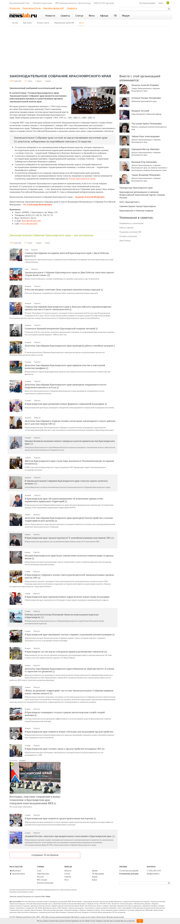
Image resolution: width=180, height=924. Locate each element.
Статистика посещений (128, 870)
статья (30, 81)
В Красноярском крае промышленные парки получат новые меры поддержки (67, 596)
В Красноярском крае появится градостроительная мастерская (60, 818)
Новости (34, 250)
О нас (39, 870)
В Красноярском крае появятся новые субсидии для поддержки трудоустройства (69, 731)
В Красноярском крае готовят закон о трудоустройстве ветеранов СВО (64, 748)
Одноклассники (17, 873)
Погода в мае (15, 8)
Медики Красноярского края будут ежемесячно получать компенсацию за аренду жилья (69, 557)
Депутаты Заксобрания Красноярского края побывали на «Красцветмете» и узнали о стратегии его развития (69, 670)
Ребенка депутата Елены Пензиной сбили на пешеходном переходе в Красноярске (62, 616)
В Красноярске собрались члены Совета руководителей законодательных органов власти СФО (69, 576)
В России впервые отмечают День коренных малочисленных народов (64, 289)
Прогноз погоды (84, 3)
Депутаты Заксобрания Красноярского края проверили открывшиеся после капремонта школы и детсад (65, 386)
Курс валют (110, 3)
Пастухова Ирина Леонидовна (146, 123)
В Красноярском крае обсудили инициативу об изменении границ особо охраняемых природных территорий (64, 500)
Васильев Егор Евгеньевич (144, 162)
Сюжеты (67, 877)
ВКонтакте (15, 870)
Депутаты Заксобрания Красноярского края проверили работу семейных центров (70, 347)
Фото (66, 880)
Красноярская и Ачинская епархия (136, 210)
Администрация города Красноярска (137, 206)
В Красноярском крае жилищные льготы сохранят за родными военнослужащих (69, 634)
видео (39, 81)
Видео (94, 880)
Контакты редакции (45, 883)
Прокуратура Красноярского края (136, 187)
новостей (17, 81)
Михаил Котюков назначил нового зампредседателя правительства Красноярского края (70, 442)
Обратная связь (43, 873)
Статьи (67, 873)
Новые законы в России (32, 8)
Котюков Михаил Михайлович (146, 98)
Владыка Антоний (140, 110)
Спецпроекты (72, 8)
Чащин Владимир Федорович (145, 175)
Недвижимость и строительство (131, 223)
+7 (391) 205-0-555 (154, 870)
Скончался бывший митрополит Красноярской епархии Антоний (61, 328)
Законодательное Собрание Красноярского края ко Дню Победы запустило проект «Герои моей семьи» (69, 274)
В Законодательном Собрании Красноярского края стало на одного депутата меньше (66, 482)
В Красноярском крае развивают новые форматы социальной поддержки (66, 403)
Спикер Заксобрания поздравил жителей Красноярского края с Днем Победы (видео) (67, 254)
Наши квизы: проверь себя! (53, 8)
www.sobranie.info (28, 223)
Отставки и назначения (128, 236)
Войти (161, 3)
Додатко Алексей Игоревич (89, 196)
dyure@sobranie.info (31, 220)
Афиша (95, 870)
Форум (94, 877)
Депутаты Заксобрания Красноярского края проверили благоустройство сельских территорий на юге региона (69, 519)
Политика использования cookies (21, 892)
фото (48, 243)
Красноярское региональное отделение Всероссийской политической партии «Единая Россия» (142, 195)
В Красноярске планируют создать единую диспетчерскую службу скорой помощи (65, 714)
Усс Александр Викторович (37, 204)
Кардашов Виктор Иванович (145, 149)
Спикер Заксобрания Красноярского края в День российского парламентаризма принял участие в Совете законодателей (68, 308)
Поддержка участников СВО (130, 232)
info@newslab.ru (153, 873)
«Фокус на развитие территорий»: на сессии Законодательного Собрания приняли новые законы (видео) (69, 692)
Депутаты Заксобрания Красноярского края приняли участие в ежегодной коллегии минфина (65, 367)
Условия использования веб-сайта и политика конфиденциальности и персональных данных (43, 890)
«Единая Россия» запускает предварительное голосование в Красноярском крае (70, 836)
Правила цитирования (115, 917)
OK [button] (140, 921)
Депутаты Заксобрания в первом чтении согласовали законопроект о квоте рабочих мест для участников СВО (70, 422)
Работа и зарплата (126, 227)
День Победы (124, 240)
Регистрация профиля (147, 3)
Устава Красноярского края (81, 178)
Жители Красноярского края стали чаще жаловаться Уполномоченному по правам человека (69, 462)
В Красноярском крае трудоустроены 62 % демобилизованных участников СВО (69, 537)
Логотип (40, 877)
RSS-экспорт (42, 880)
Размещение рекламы (128, 873)
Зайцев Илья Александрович (145, 136)
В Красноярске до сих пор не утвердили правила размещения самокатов (66, 651)
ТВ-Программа (98, 873)
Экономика (14, 760)
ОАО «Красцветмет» (129, 201)
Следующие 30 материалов (44, 854)
